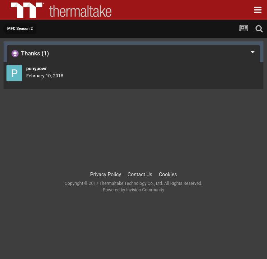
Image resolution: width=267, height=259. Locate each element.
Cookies (168, 174)
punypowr (36, 68)
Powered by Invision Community (133, 189)
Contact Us (140, 174)
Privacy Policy (105, 174)
